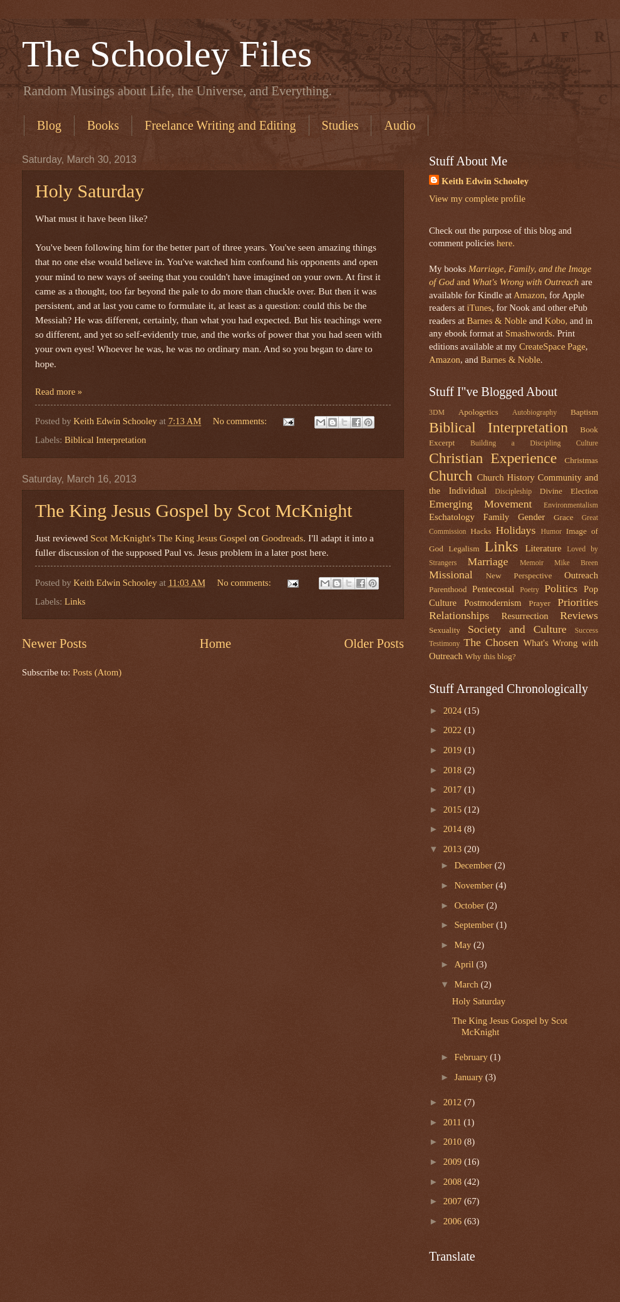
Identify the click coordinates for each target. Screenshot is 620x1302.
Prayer (539, 603)
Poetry (529, 590)
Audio (399, 125)
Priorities (577, 602)
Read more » (58, 392)
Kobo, (556, 321)
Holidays (516, 530)
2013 (453, 849)
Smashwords (528, 333)
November (474, 885)
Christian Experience (493, 458)
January (469, 1077)
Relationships (459, 615)
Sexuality (444, 630)
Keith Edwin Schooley (485, 181)
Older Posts (374, 643)
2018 (453, 770)
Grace (564, 517)
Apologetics (478, 412)
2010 (453, 1142)
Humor (551, 532)
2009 (453, 1162)
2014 (453, 829)
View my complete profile (477, 199)
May (463, 945)
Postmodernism (493, 603)
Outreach (581, 575)
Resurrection (524, 616)
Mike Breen (576, 563)
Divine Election (569, 491)
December (474, 865)
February (472, 1057)
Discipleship (513, 491)
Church (450, 475)
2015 (453, 810)
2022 (453, 730)
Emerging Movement (480, 503)
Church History (505, 477)
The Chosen (491, 642)
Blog (49, 125)
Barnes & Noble (497, 321)
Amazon (529, 295)
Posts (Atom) (97, 672)
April (465, 964)
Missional (451, 574)
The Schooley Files (167, 54)
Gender (531, 517)
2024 (453, 711)
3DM (437, 413)
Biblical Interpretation (105, 440)
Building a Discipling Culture (534, 443)
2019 (453, 750)
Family (496, 517)
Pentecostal (493, 589)
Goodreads (282, 538)
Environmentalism (571, 505)
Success (586, 631)
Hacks (480, 531)
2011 (453, 1122)
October (470, 905)
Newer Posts (54, 643)
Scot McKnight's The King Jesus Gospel (168, 538)
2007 (453, 1201)
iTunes (478, 308)
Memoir (532, 563)
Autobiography (534, 413)
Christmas (581, 460)
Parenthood (448, 589)
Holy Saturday (89, 190)
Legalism (463, 548)
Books (103, 125)
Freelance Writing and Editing (220, 125)
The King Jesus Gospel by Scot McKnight (194, 510)
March (467, 984)
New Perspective (519, 575)
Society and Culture (517, 629)
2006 (453, 1221)
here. (506, 243)
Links (75, 601)
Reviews (579, 615)
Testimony (444, 644)
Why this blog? (490, 656)
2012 (453, 1102)
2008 (453, 1182)
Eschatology (452, 517)
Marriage (488, 561)
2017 (453, 789)
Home (215, 643)
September (475, 925)
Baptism (584, 412)
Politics (560, 588)
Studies (340, 125)
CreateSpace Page (552, 346)
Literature (543, 548)
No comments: (241, 421)
